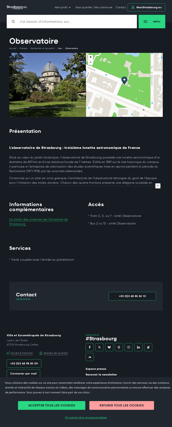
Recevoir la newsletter (101, 374)
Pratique (23, 48)
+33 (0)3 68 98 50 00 (24, 363)
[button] (124, 81)
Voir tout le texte (157, 185)
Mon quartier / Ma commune (94, 7)
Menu (152, 21)
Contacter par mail (23, 373)
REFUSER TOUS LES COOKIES (122, 405)
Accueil (12, 48)
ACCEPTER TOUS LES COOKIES (51, 405)
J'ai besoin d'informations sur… (45, 21)
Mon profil (61, 7)
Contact (121, 7)
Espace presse (96, 369)
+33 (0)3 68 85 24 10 (132, 296)
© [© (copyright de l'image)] (81, 58)
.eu (146, 7)
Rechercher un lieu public (43, 48)
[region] (124, 85)
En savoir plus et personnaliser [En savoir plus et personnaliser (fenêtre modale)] (86, 417)
